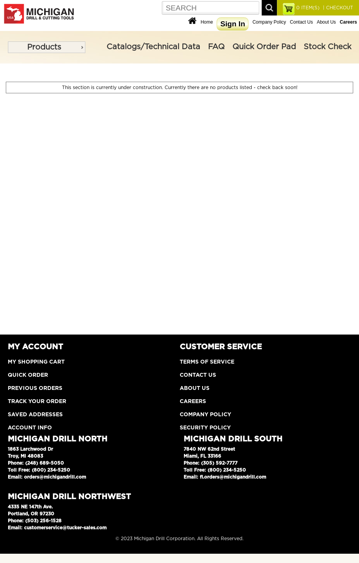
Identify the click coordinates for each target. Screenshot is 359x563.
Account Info (30, 428)
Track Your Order (37, 401)
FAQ (216, 47)
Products (44, 47)
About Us (326, 22)
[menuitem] (46, 47)
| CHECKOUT (337, 7)
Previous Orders (35, 388)
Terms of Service (207, 362)
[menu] (46, 47)
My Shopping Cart (36, 362)
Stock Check (327, 47)
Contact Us (301, 22)
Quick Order (28, 375)
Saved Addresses (35, 414)
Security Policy (205, 428)
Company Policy (269, 22)
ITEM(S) (307, 7)
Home (207, 22)
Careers (193, 401)
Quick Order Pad (264, 47)
